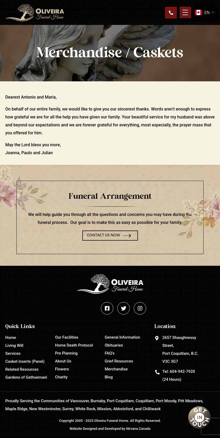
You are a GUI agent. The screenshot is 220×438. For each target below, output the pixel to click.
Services (12, 353)
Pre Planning (66, 353)
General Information (122, 337)
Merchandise (116, 369)
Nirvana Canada (138, 429)
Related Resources (21, 369)
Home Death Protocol (74, 345)
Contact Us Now (103, 235)
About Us (63, 361)
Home (10, 337)
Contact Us (171, 12)
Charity (61, 377)
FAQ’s (110, 353)
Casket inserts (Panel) (24, 361)
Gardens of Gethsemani (26, 377)
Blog (109, 377)
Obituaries (114, 345)
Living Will (14, 345)
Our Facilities (66, 337)
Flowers (62, 369)
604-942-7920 (182, 371)
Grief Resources (119, 361)
